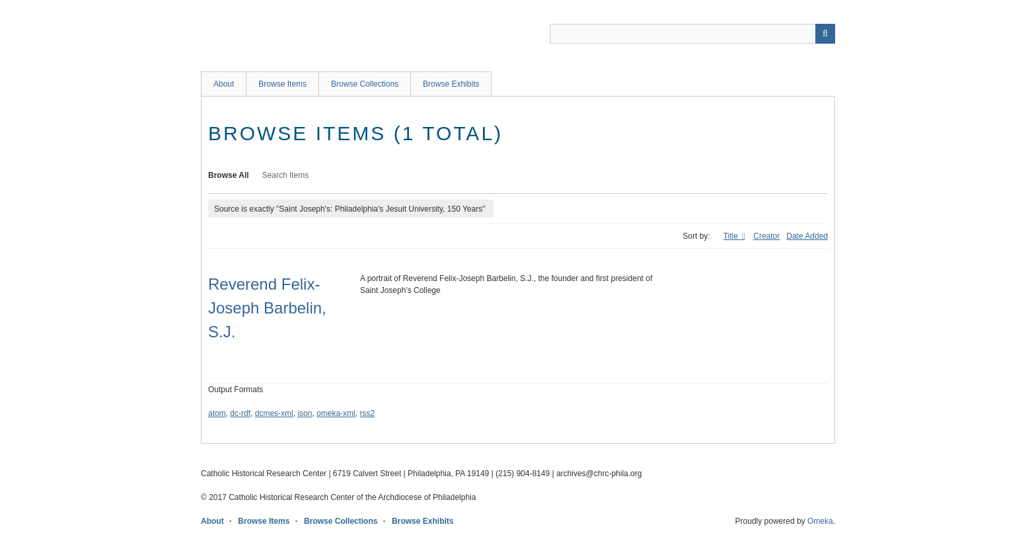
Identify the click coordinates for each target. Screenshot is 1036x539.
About (223, 84)
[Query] (692, 34)
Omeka (820, 521)
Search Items (285, 175)
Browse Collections (364, 84)
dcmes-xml (274, 413)
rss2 (367, 413)
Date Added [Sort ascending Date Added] (807, 236)
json (304, 413)
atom (217, 413)
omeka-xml (335, 413)
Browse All (228, 175)
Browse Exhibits (451, 84)
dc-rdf (240, 413)
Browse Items (282, 84)
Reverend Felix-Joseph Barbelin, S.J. (267, 308)
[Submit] (825, 34)
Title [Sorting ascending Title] (732, 236)
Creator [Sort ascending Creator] (766, 236)
